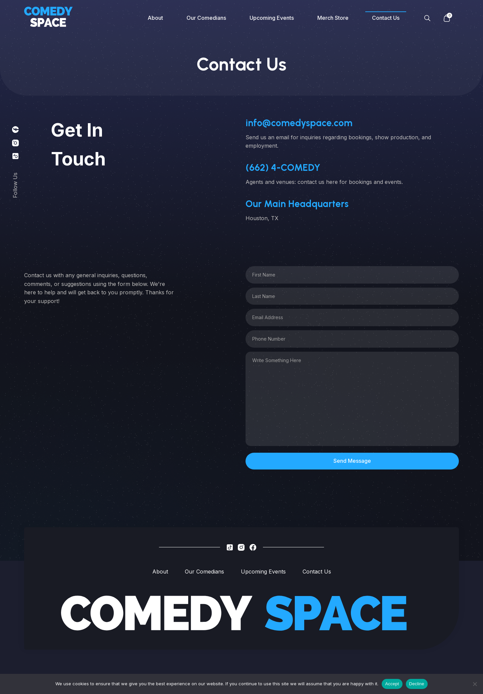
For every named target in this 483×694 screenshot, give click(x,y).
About (155, 17)
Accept (392, 683)
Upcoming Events (272, 17)
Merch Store (332, 17)
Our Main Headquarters (297, 203)
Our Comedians (206, 17)
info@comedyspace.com (299, 123)
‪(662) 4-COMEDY (283, 167)
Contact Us (385, 17)
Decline (416, 683)
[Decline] (474, 684)
